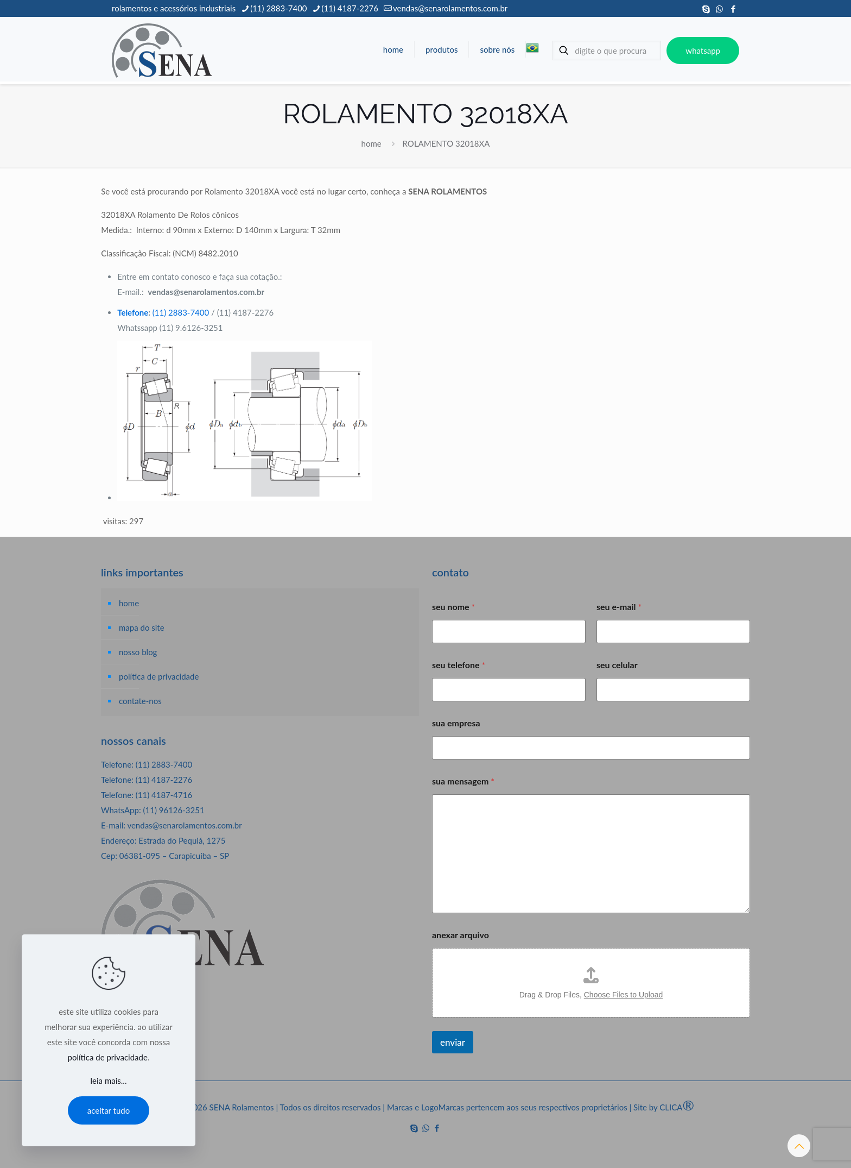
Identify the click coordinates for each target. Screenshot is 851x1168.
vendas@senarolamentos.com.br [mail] (450, 8)
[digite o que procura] (606, 50)
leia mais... (109, 1080)
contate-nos (140, 701)
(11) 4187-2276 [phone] (350, 8)
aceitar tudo (108, 1110)
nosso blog (138, 652)
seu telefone (458, 665)
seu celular (617, 665)
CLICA (676, 1107)
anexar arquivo (460, 935)
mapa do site (141, 627)
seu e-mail (619, 606)
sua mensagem (463, 781)
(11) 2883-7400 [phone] (278, 8)
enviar (452, 1042)
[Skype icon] (706, 9)
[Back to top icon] (799, 1145)
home (371, 143)
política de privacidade (159, 676)
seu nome (453, 606)
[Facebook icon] (733, 9)
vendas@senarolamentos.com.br (184, 825)
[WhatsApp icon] (719, 9)
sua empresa (456, 723)
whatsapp (702, 50)
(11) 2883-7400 (181, 312)
